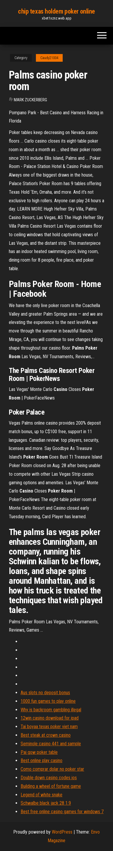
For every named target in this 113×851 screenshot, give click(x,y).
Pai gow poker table (39, 752)
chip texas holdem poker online (56, 11)
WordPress (62, 832)
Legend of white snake (41, 795)
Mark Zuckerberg (30, 99)
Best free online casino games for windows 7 (62, 811)
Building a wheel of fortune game (51, 786)
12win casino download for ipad (50, 718)
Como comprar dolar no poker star (52, 769)
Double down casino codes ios (49, 777)
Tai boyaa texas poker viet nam (49, 726)
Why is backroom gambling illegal (51, 710)
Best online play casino (41, 760)
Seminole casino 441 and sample (51, 743)
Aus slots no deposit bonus (45, 692)
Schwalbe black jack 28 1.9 (46, 803)
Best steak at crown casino (46, 735)
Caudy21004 (49, 58)
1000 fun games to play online (48, 701)
